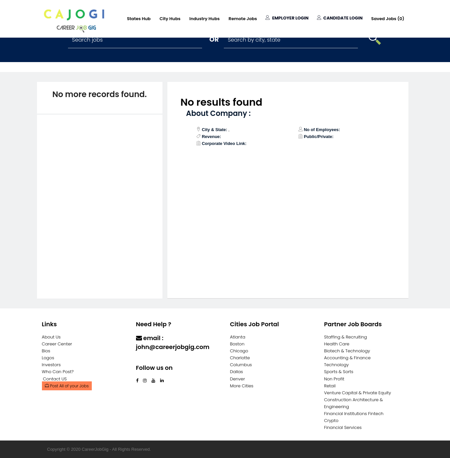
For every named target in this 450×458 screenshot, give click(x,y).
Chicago (239, 351)
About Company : (218, 113)
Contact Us (153, 360)
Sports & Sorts (339, 372)
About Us (51, 337)
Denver (237, 379)
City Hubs (169, 19)
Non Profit (334, 379)
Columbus (241, 365)
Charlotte (240, 358)
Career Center (57, 344)
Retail (330, 386)
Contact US (55, 379)
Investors (51, 365)
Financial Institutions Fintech (354, 413)
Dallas (236, 372)
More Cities (242, 386)
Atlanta (238, 337)
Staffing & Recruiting (345, 337)
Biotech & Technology (347, 351)
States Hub (139, 19)
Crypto (331, 420)
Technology (336, 365)
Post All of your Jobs (67, 386)
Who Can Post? (58, 372)
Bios (46, 351)
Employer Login (286, 18)
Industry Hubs (205, 19)
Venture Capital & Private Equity (357, 393)
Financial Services (343, 427)
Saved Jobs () (387, 19)
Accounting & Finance (347, 358)
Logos (48, 358)
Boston (237, 344)
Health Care (337, 344)
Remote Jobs (242, 19)
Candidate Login (340, 18)
